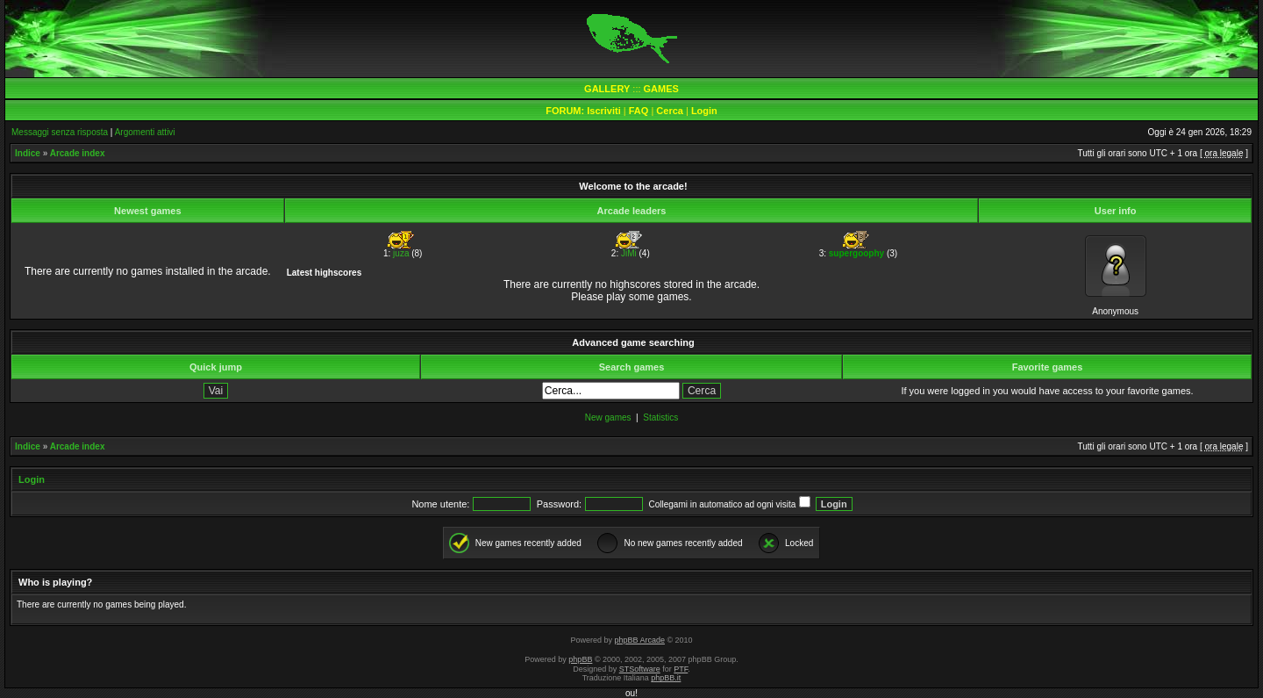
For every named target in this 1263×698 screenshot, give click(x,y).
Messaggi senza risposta (59, 132)
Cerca (669, 110)
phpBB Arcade (639, 640)
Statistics (660, 417)
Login (704, 110)
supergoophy (856, 253)
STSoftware (639, 669)
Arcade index (77, 153)
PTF (681, 669)
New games (608, 417)
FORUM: (566, 110)
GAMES (661, 88)
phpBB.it (666, 677)
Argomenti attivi (145, 132)
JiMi (629, 253)
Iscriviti (604, 110)
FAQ (639, 110)
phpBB (580, 659)
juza (401, 253)
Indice (27, 153)
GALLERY (607, 88)
